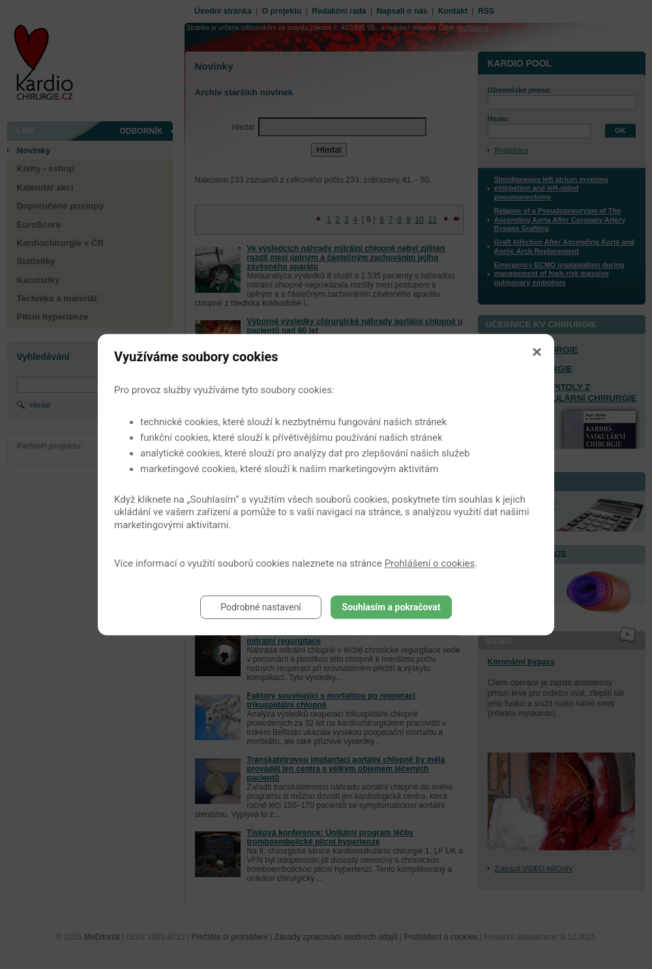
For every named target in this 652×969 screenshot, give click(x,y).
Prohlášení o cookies (430, 563)
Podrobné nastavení (260, 607)
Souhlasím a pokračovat (391, 607)
